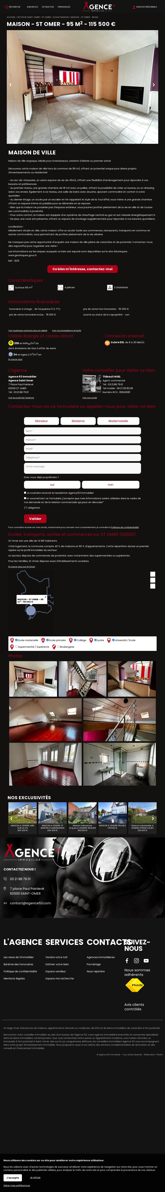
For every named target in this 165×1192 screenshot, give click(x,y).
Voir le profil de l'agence (21, 397)
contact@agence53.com (30, 903)
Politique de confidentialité (125, 527)
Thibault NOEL (112, 376)
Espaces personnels (146, 6)
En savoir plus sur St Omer (21, 566)
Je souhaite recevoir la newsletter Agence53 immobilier (60, 493)
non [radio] (110, 485)
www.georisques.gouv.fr (22, 255)
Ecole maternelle (23, 640)
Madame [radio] (78, 421)
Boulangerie (62, 647)
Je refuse (35, 1177)
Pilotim (160, 1054)
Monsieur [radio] (41, 421)
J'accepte (12, 1177)
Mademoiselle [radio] (118, 421)
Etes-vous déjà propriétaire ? (41, 477)
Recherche (12, 7)
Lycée (96, 640)
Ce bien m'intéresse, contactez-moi (82, 269)
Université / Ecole (121, 640)
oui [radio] (52, 485)
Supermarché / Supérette (29, 647)
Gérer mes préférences (17, 1185)
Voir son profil (89, 397)
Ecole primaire (53, 640)
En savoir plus (15, 359)
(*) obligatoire (32, 507)
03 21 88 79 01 (20, 879)
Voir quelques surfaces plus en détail (27, 330)
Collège (77, 640)
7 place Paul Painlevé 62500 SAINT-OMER (27, 891)
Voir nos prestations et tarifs (66, 330)
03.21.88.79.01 (21, 392)
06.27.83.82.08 (125, 388)
